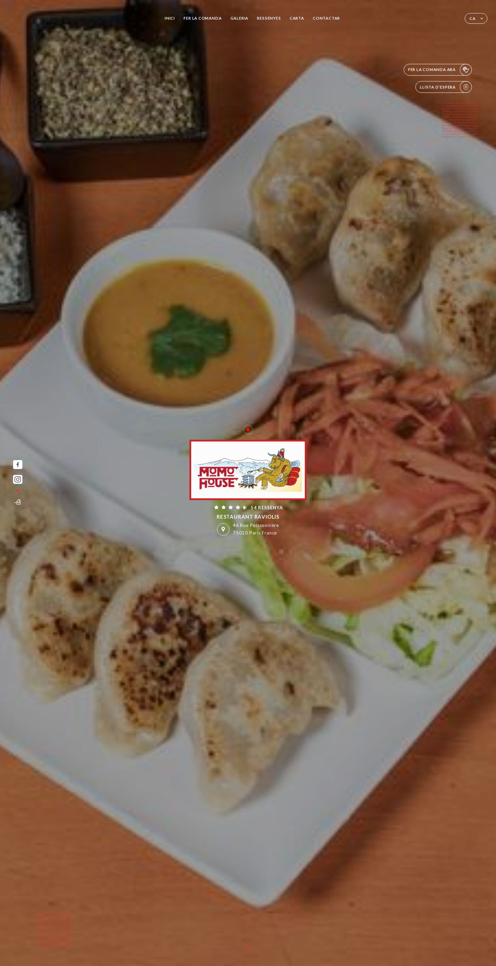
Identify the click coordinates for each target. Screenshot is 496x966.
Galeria (239, 18)
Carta (297, 18)
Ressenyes (269, 18)
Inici (170, 18)
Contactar (326, 18)
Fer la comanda (202, 18)
